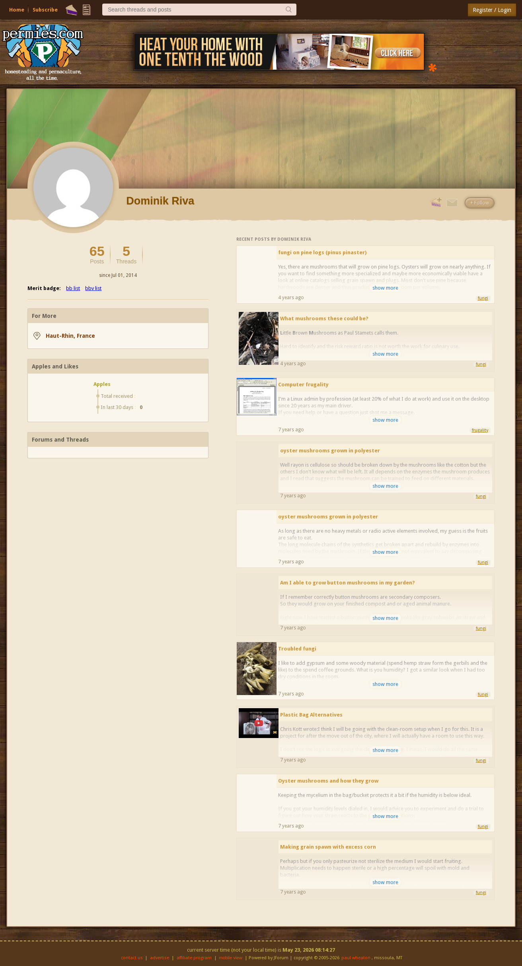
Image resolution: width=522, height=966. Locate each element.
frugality (480, 430)
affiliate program (194, 957)
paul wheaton (355, 957)
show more (385, 288)
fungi (483, 298)
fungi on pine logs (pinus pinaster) (322, 252)
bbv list (93, 288)
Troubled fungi (297, 649)
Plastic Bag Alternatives (311, 715)
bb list (73, 288)
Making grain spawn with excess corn (328, 847)
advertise (159, 957)
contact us (132, 957)
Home (16, 10)
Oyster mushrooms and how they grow (328, 781)
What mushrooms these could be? (324, 318)
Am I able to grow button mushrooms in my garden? (347, 583)
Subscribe (45, 10)
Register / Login (492, 10)
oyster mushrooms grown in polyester (330, 451)
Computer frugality (303, 385)
